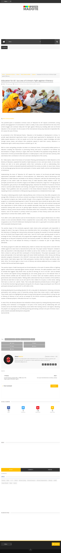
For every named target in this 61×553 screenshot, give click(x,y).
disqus (54, 380)
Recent (11, 463)
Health (55, 474)
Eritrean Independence (42, 474)
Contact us (56, 538)
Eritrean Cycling (22, 474)
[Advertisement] (30, 25)
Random (50, 463)
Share (18, 343)
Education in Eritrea (10, 74)
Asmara (3, 474)
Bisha (8, 474)
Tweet (7, 343)
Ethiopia (50, 474)
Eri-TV (12, 474)
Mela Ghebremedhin (25, 74)
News (11, 477)
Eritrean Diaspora (31, 474)
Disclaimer (32, 550)
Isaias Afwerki (5, 477)
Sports (15, 477)
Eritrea (17, 74)
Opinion (34, 74)
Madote (34, 547)
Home (3, 74)
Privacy (27, 550)
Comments (30, 463)
